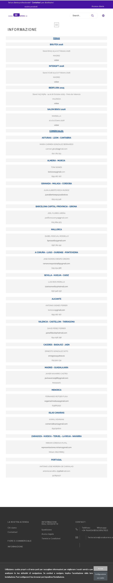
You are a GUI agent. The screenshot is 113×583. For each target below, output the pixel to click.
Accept (100, 568)
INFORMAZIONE (15, 546)
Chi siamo (12, 528)
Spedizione (47, 530)
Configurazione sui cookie (100, 576)
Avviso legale (48, 534)
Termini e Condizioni (51, 538)
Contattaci (12, 532)
